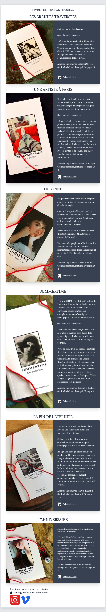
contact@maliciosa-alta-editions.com (29, 592)
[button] (76, 77)
